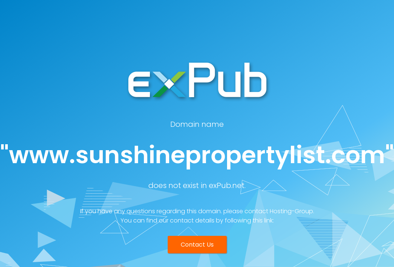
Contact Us (197, 244)
